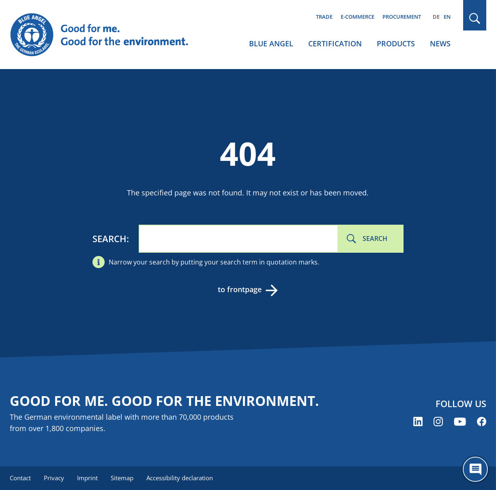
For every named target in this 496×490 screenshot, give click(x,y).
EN (447, 16)
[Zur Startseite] (105, 35)
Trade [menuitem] (324, 16)
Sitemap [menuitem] (122, 478)
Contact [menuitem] (20, 478)
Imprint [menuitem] (87, 478)
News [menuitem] (440, 43)
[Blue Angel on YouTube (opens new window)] (460, 421)
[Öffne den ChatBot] (475, 469)
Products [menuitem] (396, 43)
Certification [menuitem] (335, 43)
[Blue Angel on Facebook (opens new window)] (481, 421)
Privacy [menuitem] (54, 478)
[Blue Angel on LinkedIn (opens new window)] (418, 421)
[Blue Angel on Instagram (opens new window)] (438, 421)
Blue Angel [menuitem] (271, 43)
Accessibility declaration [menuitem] (179, 478)
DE (436, 16)
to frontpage (240, 289)
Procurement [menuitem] (401, 16)
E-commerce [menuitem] (357, 16)
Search (109, 238)
